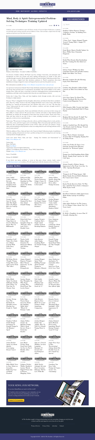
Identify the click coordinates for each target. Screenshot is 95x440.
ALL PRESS (34, 11)
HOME (17, 11)
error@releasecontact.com (13, 162)
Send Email (13, 146)
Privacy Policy (46, 426)
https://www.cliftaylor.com (13, 139)
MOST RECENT (25, 11)
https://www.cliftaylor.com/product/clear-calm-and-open (38, 85)
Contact (62, 426)
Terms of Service (35, 426)
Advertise (54, 426)
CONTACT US (43, 11)
